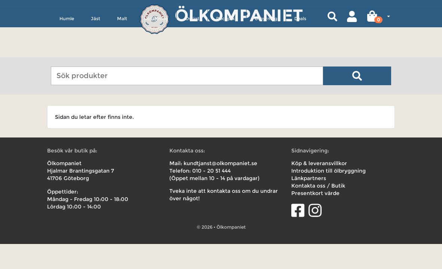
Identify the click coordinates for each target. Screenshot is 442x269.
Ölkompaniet (239, 14)
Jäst (95, 51)
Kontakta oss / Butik (318, 185)
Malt (122, 51)
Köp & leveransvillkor (319, 163)
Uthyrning (266, 51)
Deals (300, 51)
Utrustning (156, 51)
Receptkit (227, 51)
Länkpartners (308, 178)
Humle (66, 51)
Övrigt (192, 51)
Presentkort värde (315, 193)
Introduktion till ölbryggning (328, 170)
